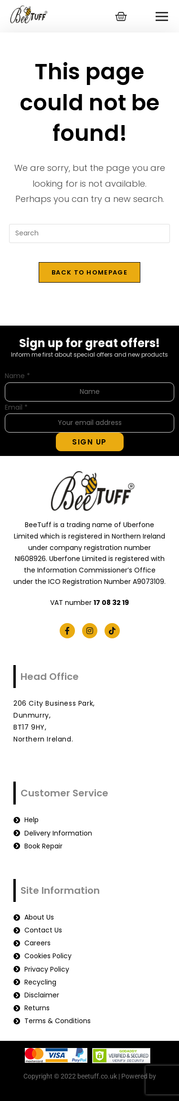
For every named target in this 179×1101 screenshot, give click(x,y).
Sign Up (89, 442)
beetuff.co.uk (89, 1088)
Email (16, 407)
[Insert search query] (89, 233)
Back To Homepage (89, 272)
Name (17, 376)
